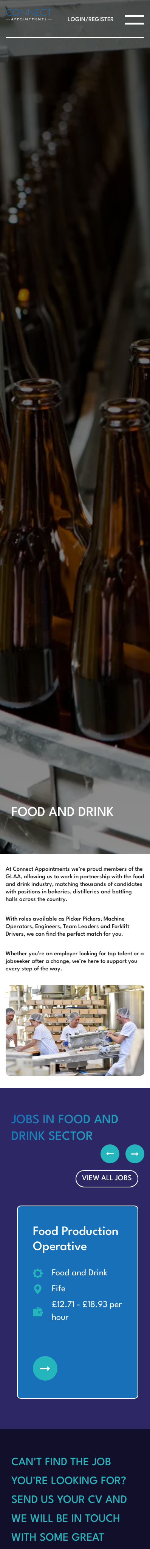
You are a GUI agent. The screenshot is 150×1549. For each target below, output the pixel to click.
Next (134, 1153)
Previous (110, 1153)
